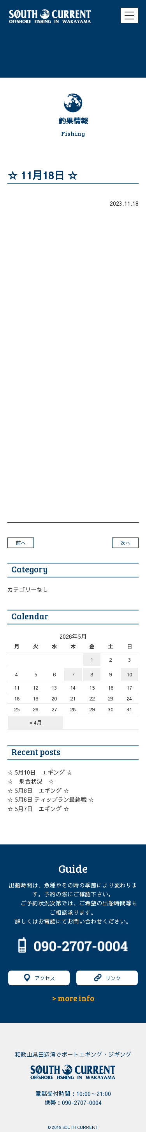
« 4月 (35, 722)
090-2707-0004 (82, 1102)
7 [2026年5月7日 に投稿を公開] (73, 674)
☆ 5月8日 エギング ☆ (38, 790)
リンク (107, 977)
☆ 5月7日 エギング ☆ (38, 809)
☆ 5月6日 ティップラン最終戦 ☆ (50, 799)
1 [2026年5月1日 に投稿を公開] (91, 659)
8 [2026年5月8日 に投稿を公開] (91, 674)
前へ (21, 542)
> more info (73, 998)
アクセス (39, 977)
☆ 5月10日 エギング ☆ (39, 772)
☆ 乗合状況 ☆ (30, 781)
